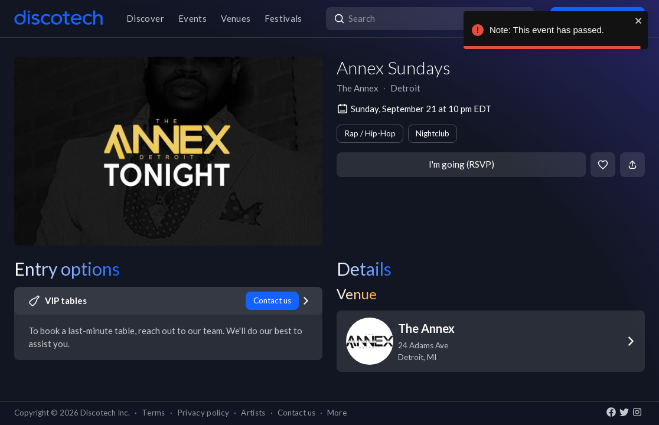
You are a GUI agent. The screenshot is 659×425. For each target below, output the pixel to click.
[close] (639, 20)
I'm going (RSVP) (461, 164)
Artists (253, 412)
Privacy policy (203, 412)
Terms (153, 412)
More (337, 412)
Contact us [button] (296, 412)
